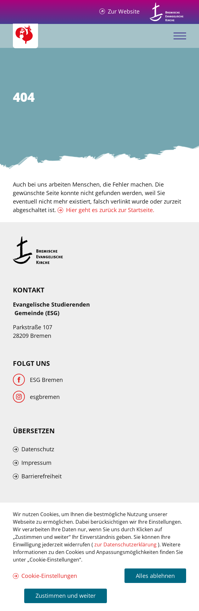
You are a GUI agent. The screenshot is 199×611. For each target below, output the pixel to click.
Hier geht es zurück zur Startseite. (110, 210)
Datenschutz (37, 449)
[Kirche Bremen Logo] (38, 250)
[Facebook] (38, 380)
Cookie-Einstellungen (49, 575)
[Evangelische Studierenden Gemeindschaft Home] (25, 36)
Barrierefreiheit (41, 476)
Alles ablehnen (155, 575)
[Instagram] (36, 397)
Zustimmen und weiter (66, 595)
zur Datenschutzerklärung (126, 544)
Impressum (36, 462)
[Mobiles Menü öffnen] (180, 36)
